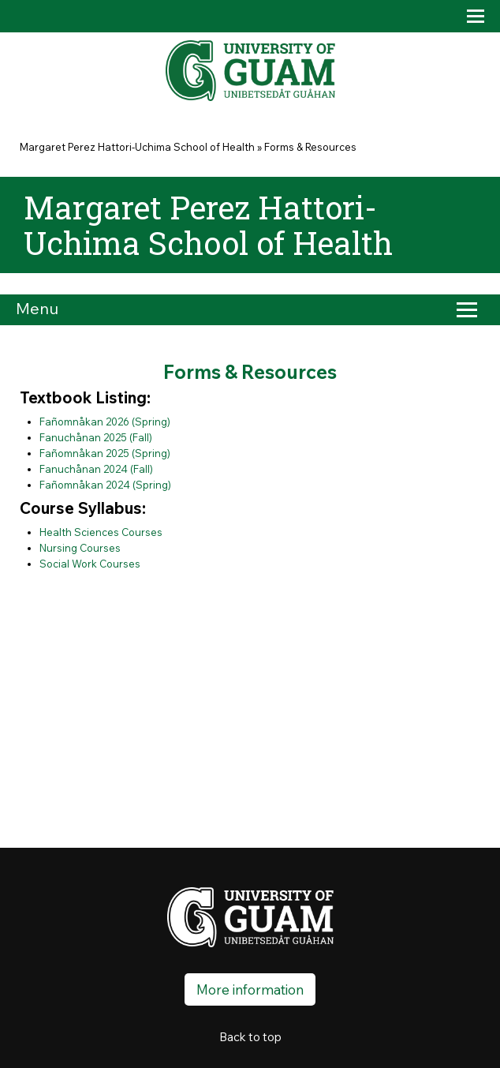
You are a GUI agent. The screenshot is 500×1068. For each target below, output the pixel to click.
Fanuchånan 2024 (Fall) (96, 469)
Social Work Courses (89, 563)
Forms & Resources (310, 147)
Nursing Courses (80, 547)
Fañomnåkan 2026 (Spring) (104, 421)
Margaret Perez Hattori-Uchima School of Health (137, 147)
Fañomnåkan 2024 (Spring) (105, 484)
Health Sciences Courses (100, 532)
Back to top (250, 1036)
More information (250, 989)
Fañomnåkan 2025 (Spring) (104, 453)
